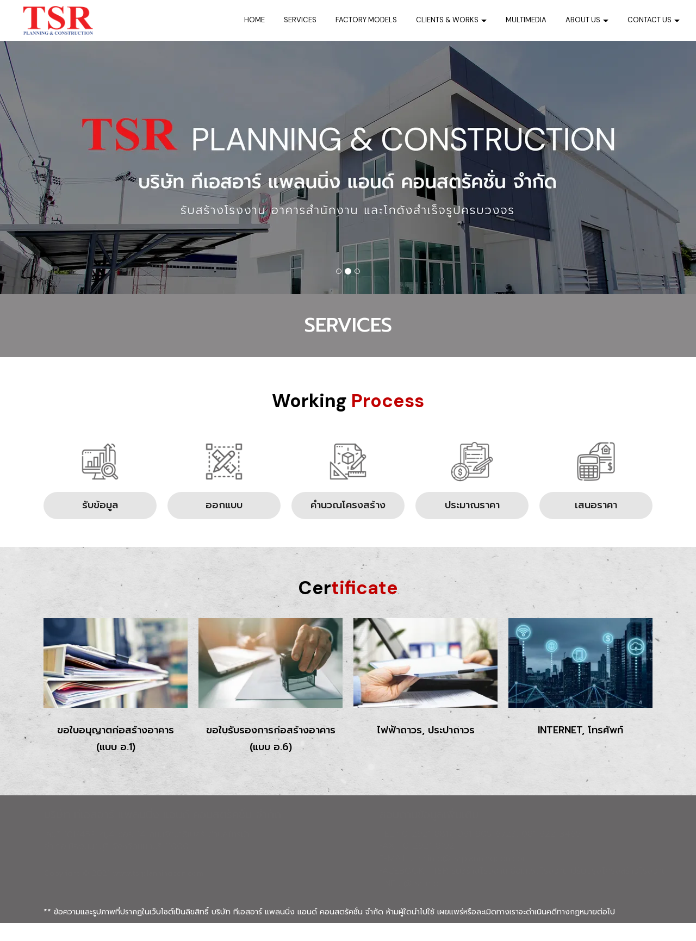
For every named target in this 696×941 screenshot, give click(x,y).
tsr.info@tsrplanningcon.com (472, 876)
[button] (52, 167)
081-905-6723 (486, 851)
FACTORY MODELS (366, 19)
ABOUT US (587, 19)
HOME (254, 19)
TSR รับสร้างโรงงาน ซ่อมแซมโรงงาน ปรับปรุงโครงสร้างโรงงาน (549, 889)
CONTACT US (653, 19)
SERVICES (300, 19)
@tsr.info (421, 901)
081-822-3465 (551, 851)
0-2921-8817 (427, 851)
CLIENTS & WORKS (451, 19)
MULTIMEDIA (526, 19)
